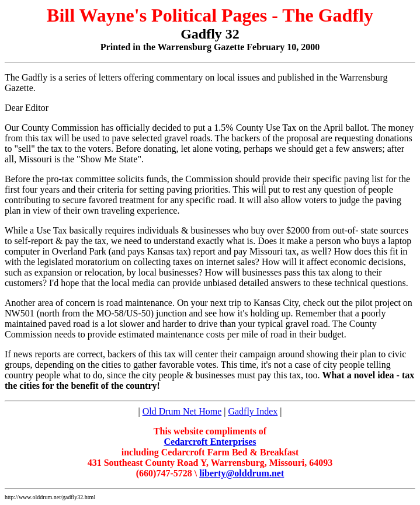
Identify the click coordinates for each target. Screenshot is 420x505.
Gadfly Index (252, 411)
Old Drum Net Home (182, 411)
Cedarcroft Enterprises (210, 442)
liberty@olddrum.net (241, 473)
